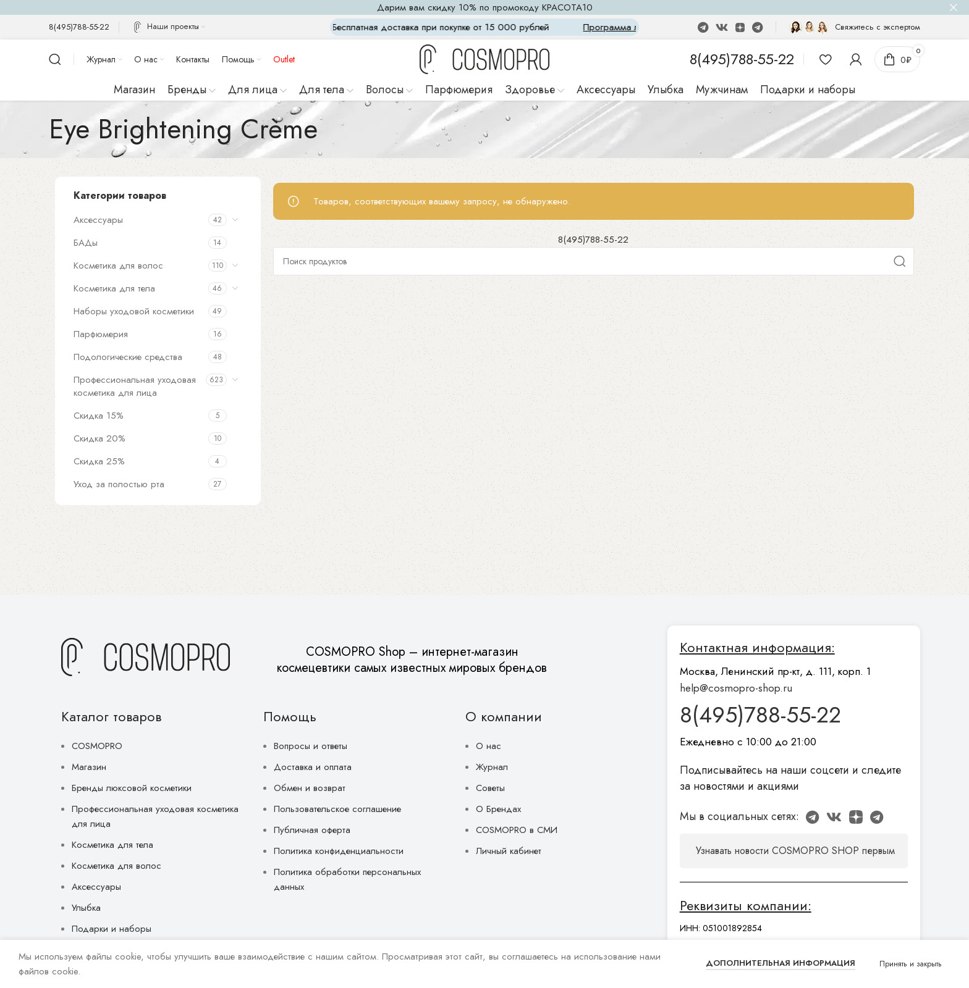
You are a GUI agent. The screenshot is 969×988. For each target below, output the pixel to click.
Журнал (492, 767)
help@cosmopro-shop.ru (736, 687)
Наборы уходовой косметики (134, 311)
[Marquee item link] (513, 27)
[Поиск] (55, 59)
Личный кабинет (508, 851)
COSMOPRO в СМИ (516, 830)
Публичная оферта (312, 830)
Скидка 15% (99, 415)
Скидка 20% (99, 438)
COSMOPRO (97, 746)
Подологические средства (128, 357)
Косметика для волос (118, 265)
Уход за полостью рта (119, 484)
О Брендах (498, 809)
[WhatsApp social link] (703, 27)
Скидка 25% (99, 461)
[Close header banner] (953, 7)
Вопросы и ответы (310, 746)
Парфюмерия (101, 334)
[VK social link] (722, 27)
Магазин (89, 767)
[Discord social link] (740, 27)
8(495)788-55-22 (593, 239)
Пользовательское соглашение (337, 809)
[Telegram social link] (757, 27)
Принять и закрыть (910, 963)
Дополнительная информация (780, 963)
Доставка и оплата (313, 767)
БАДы (86, 242)
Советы (490, 788)
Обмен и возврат (309, 788)
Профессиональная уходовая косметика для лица (135, 386)
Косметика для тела (114, 288)
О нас (488, 746)
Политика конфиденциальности (339, 851)
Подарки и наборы (111, 929)
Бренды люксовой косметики (132, 788)
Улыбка (86, 908)
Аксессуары (98, 220)
